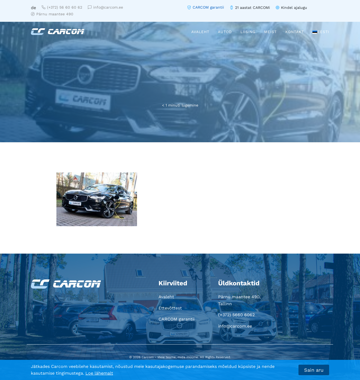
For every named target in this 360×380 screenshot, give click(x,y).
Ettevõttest (170, 308)
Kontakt (294, 32)
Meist (270, 32)
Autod (225, 32)
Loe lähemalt (99, 373)
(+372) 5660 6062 (236, 314)
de (33, 7)
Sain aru (313, 370)
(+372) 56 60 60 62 (62, 7)
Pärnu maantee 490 (52, 14)
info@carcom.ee (105, 7)
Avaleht (200, 32)
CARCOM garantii (208, 7)
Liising (247, 32)
